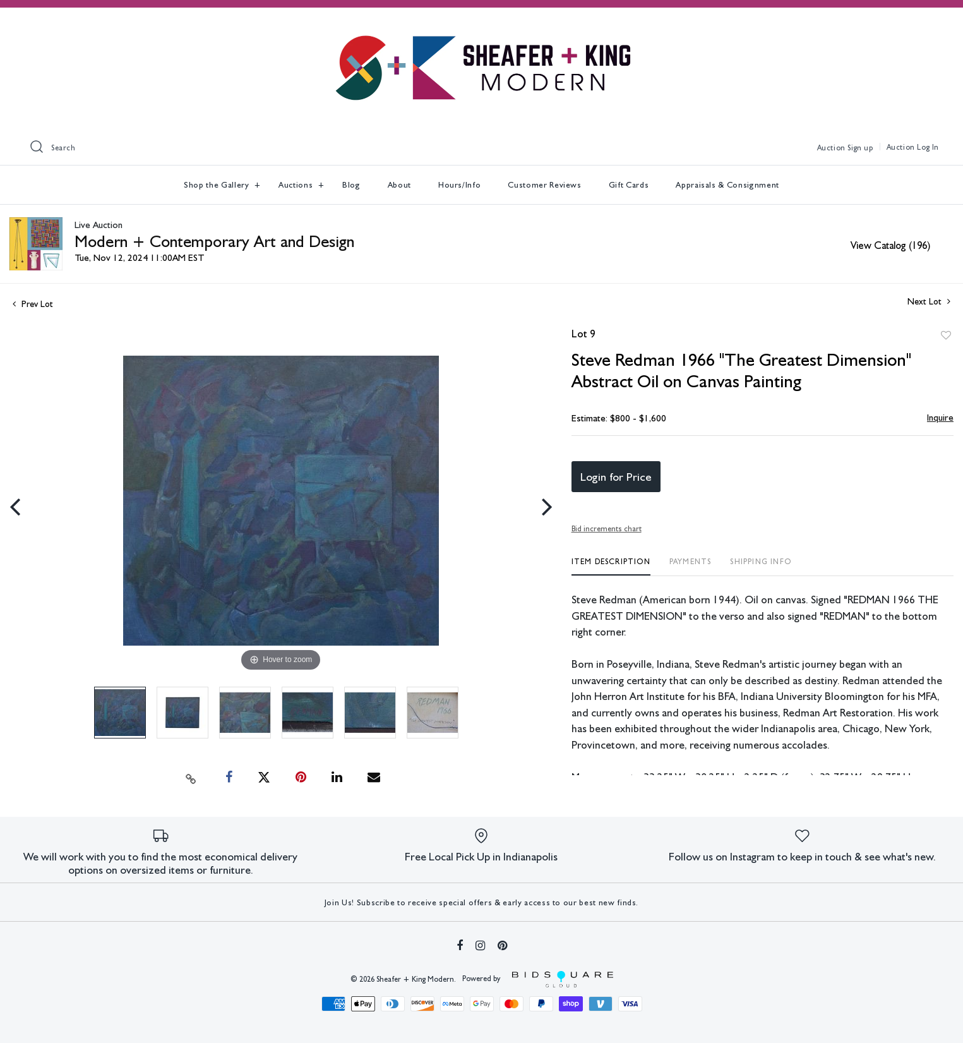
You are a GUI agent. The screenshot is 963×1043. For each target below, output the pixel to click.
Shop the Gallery (217, 185)
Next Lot (928, 301)
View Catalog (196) (890, 245)
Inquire (940, 417)
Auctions (296, 185)
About (399, 185)
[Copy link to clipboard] (190, 777)
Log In (928, 147)
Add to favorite (946, 335)
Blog (351, 185)
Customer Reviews (544, 185)
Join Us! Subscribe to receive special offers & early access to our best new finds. (481, 902)
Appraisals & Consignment (727, 185)
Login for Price (616, 476)
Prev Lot (33, 304)
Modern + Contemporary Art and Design (214, 241)
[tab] (610, 566)
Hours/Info (459, 185)
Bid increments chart (606, 528)
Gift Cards (629, 185)
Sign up (860, 147)
